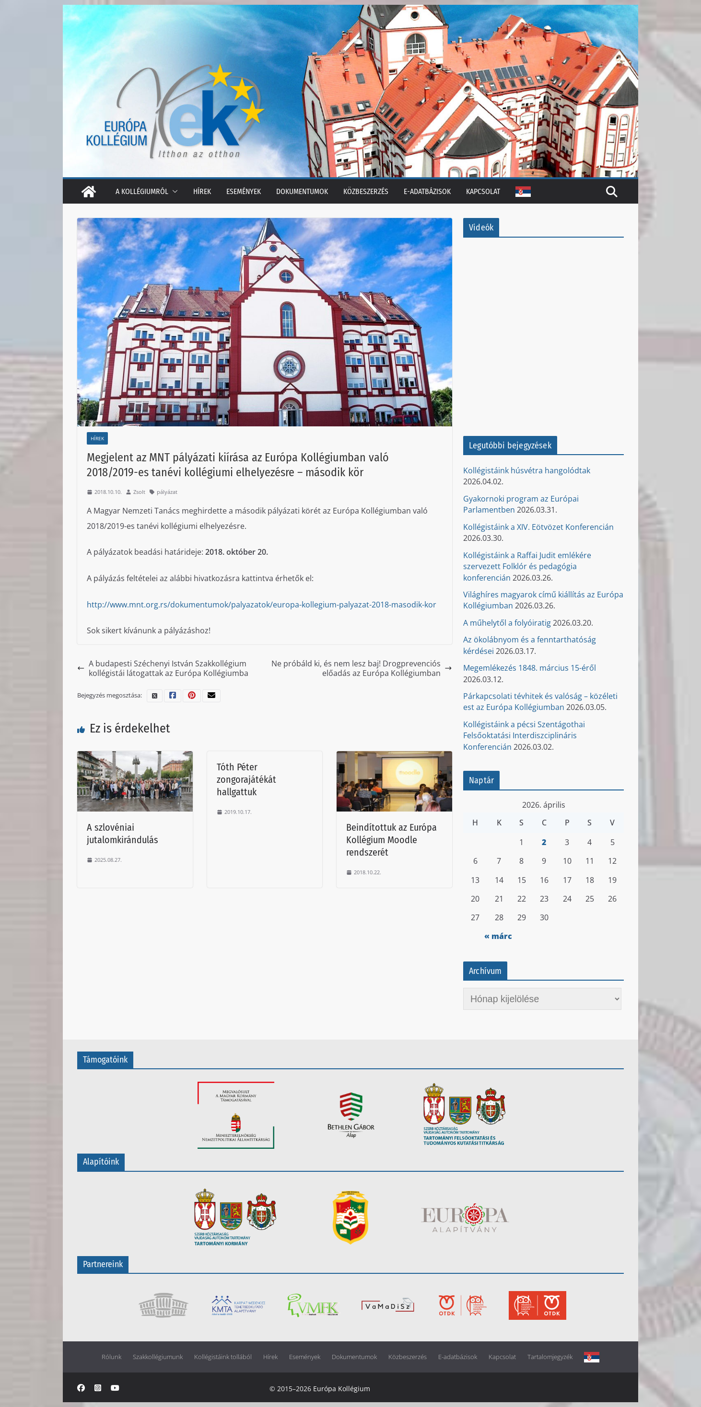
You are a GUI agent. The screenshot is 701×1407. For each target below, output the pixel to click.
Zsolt (139, 491)
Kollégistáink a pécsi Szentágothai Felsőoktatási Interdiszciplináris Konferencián (524, 735)
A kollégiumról (142, 191)
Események (243, 191)
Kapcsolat (483, 191)
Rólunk (111, 1357)
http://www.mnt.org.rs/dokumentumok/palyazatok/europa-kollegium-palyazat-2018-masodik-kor (261, 604)
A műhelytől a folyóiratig (507, 623)
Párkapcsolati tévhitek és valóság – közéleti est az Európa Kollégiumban (540, 701)
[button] (173, 191)
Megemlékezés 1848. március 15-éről (529, 668)
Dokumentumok (302, 191)
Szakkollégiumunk (158, 1357)
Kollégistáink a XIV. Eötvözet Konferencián (538, 527)
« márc (498, 936)
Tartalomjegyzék (549, 1357)
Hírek (202, 191)
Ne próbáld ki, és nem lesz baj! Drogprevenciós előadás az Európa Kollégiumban (361, 668)
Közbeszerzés (365, 191)
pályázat (167, 491)
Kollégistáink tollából (223, 1357)
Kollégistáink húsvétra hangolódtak (526, 470)
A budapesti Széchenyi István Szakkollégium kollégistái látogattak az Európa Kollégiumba (162, 668)
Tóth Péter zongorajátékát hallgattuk (246, 779)
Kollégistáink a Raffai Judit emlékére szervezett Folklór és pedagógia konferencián (527, 566)
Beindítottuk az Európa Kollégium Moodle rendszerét (391, 840)
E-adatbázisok (427, 191)
